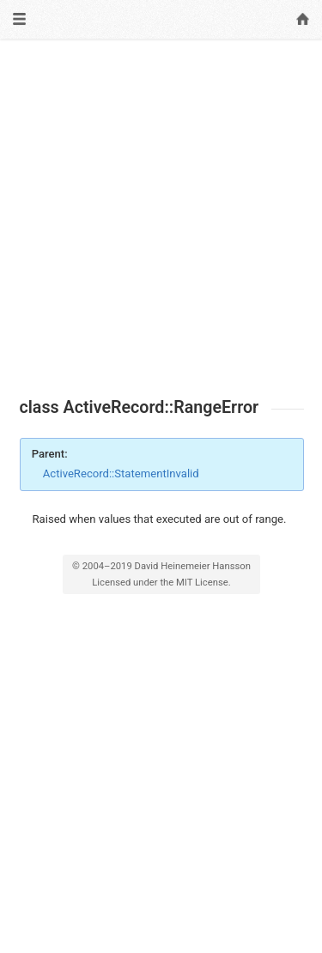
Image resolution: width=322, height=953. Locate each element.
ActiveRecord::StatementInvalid (121, 473)
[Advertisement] (161, 218)
